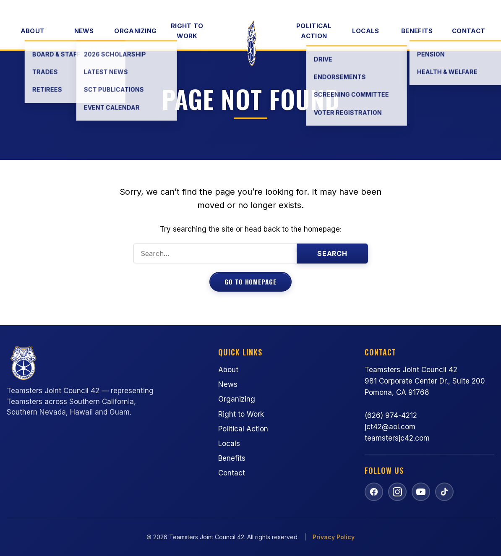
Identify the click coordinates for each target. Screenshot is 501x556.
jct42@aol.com (390, 427)
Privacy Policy (334, 536)
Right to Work (187, 31)
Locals (365, 31)
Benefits (417, 31)
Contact (468, 31)
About (33, 31)
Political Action (314, 31)
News (84, 31)
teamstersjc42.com (397, 438)
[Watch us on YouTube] (421, 492)
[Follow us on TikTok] (444, 492)
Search (332, 253)
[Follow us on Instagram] (397, 492)
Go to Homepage (250, 281)
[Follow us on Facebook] (374, 492)
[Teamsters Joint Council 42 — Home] (250, 43)
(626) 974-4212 (391, 415)
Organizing (135, 31)
